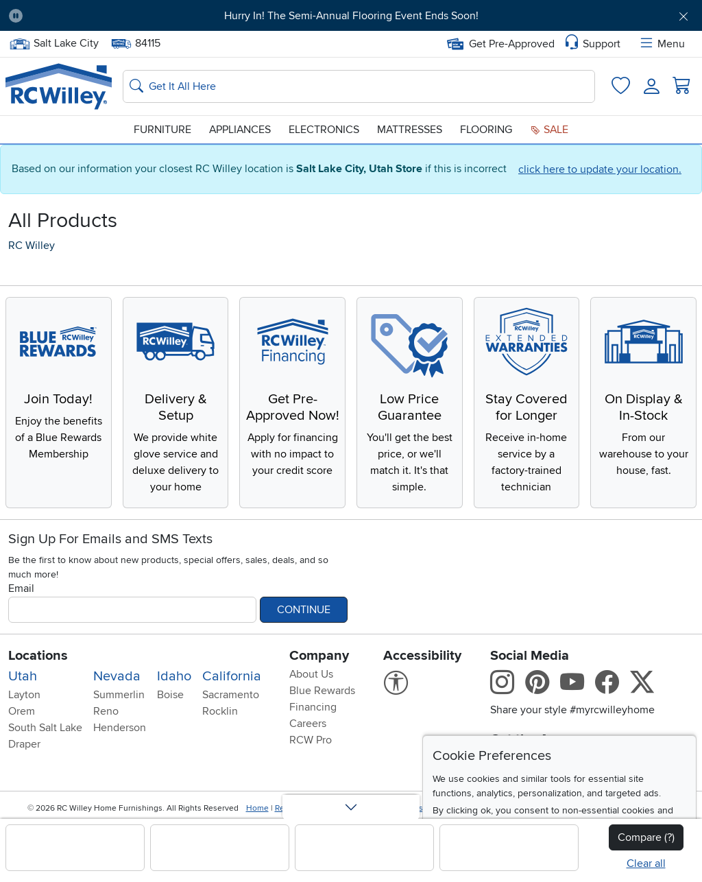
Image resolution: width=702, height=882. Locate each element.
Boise (170, 695)
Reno (106, 711)
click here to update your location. (599, 169)
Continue (303, 610)
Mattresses (409, 129)
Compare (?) (646, 837)
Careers (307, 723)
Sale (549, 129)
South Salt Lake (45, 728)
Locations (38, 655)
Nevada (117, 676)
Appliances (240, 129)
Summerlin (119, 695)
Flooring (486, 129)
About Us (311, 674)
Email (21, 588)
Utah (22, 676)
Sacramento (230, 695)
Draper (24, 744)
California (231, 676)
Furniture (162, 129)
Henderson (119, 728)
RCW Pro (310, 740)
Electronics (324, 129)
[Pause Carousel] (16, 16)
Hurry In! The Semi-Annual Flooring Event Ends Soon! (351, 16)
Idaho (174, 676)
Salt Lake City (54, 43)
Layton (24, 695)
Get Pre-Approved (501, 44)
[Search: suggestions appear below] (358, 86)
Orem (21, 711)
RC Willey (31, 245)
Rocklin (220, 711)
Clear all (646, 863)
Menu (661, 44)
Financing (313, 707)
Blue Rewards (322, 691)
